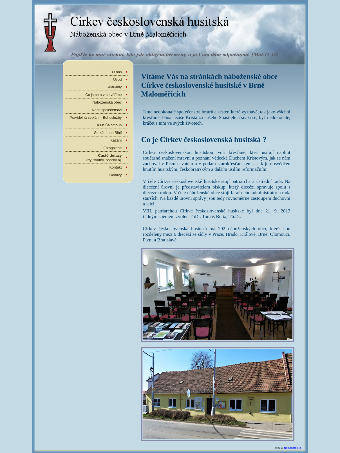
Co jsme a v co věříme (103, 95)
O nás (117, 72)
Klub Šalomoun (109, 125)
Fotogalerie (112, 148)
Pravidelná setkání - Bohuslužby (96, 117)
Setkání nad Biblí (108, 133)
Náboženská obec (107, 102)
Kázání (116, 140)
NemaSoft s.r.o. (293, 448)
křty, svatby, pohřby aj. (104, 157)
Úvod (117, 79)
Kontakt (115, 167)
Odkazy (115, 175)
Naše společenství (107, 110)
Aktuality (115, 87)
